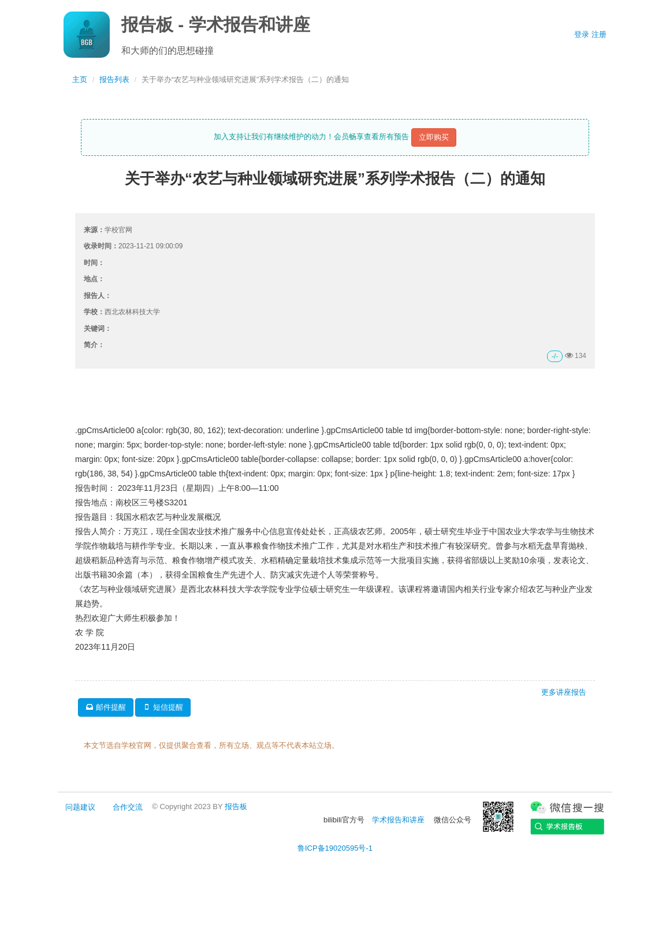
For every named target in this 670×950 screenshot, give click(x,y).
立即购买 (434, 137)
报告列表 (114, 79)
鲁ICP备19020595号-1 (335, 848)
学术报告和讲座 (398, 819)
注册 (598, 34)
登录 (581, 34)
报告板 (236, 806)
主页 (79, 79)
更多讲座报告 (563, 692)
